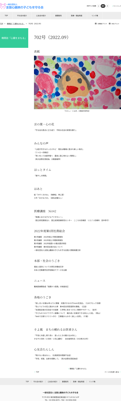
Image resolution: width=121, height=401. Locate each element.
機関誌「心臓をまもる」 (16, 23)
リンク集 (92, 381)
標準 (103, 6)
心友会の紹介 (52, 381)
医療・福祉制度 (78, 381)
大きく (107, 6)
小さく (98, 6)
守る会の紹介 (38, 381)
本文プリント (114, 23)
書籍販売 (65, 381)
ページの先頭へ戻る (112, 372)
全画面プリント (101, 23)
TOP (1, 23)
